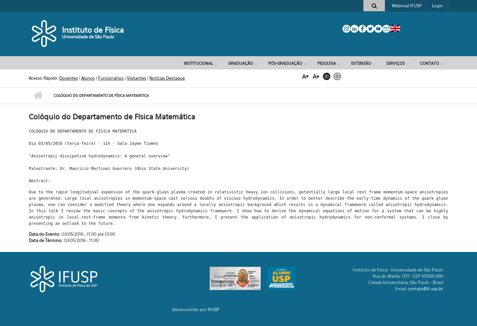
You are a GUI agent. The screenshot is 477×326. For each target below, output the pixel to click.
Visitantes (136, 78)
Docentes (68, 78)
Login (437, 5)
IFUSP (213, 309)
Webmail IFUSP (407, 5)
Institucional (198, 63)
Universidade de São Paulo (88, 36)
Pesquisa (326, 63)
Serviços (395, 63)
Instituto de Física (93, 29)
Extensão (361, 63)
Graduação (240, 63)
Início (38, 95)
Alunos (88, 78)
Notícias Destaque (167, 78)
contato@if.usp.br (425, 288)
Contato (429, 63)
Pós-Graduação (285, 63)
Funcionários (111, 78)
